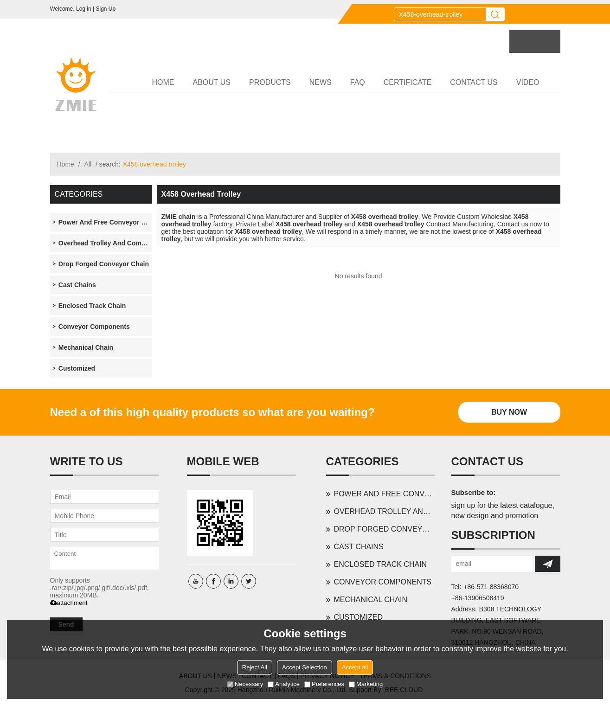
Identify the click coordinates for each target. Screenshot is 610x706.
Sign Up (106, 9)
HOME (163, 82)
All (88, 164)
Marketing (366, 683)
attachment (69, 602)
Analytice (284, 683)
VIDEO (527, 82)
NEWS (320, 82)
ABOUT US (212, 82)
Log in (83, 9)
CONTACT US (474, 82)
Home (65, 164)
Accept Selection (304, 667)
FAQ (357, 82)
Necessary (245, 683)
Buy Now (509, 412)
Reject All (254, 667)
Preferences (324, 683)
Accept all (355, 667)
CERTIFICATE (407, 82)
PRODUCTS (270, 82)
